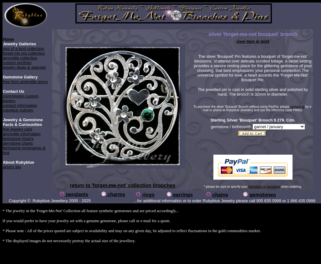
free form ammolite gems (25, 81)
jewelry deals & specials (24, 67)
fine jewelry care (17, 129)
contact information (20, 105)
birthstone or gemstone (264, 186)
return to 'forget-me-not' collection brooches (122, 185)
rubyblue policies (18, 110)
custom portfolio (17, 62)
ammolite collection (20, 58)
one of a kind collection (23, 48)
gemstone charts (18, 143)
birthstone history (18, 138)
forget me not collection (24, 53)
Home (8, 39)
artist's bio (12, 167)
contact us (297, 106)
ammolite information (22, 134)
